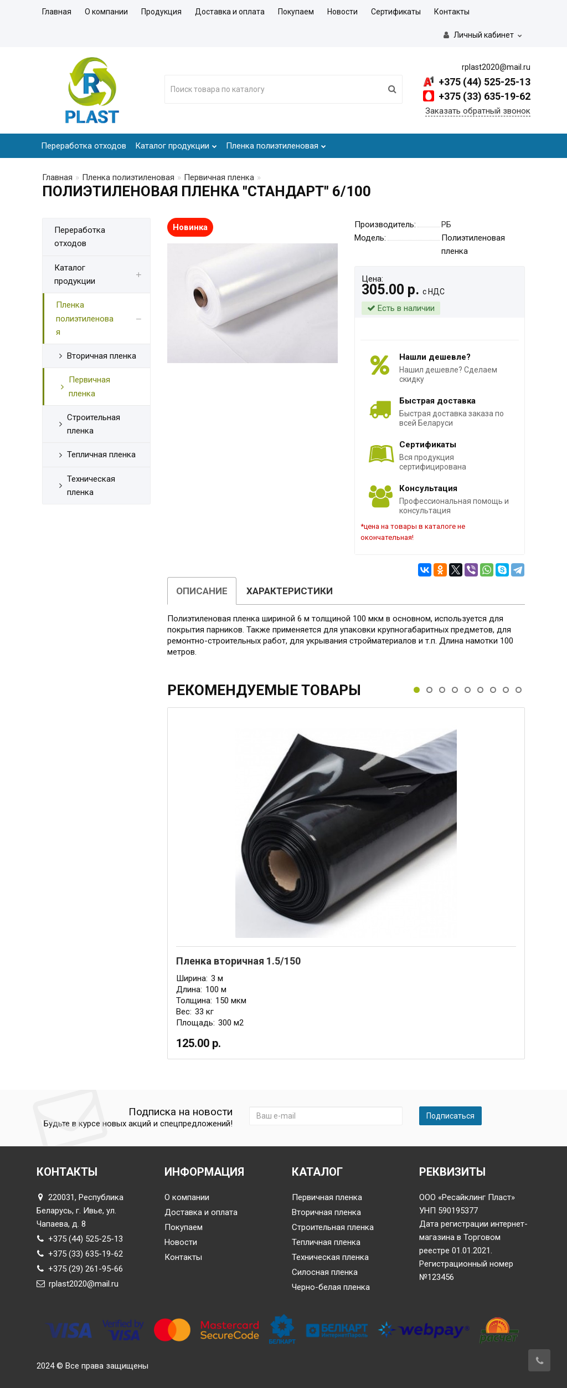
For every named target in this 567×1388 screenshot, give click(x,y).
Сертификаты (396, 11)
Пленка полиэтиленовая (276, 142)
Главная (56, 11)
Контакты (452, 11)
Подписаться (450, 1115)
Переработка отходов (83, 146)
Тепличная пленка (326, 1242)
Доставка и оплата (230, 11)
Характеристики (289, 590)
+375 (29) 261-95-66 (80, 1269)
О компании (106, 11)
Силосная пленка (325, 1272)
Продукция (161, 11)
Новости (342, 11)
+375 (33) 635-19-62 (483, 96)
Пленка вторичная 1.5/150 (238, 961)
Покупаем (296, 11)
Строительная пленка (333, 1227)
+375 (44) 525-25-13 (483, 82)
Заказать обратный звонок (477, 111)
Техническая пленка (330, 1257)
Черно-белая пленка (331, 1287)
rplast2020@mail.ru (77, 1284)
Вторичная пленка (326, 1212)
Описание (202, 590)
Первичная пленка (219, 177)
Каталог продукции (176, 142)
